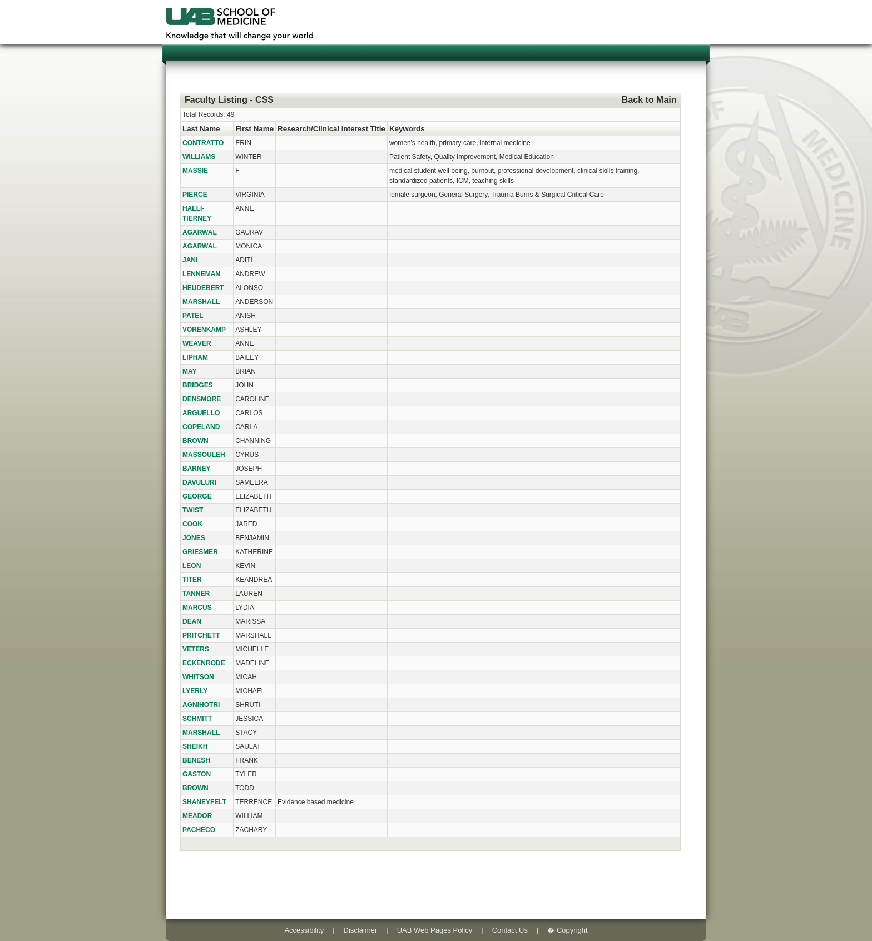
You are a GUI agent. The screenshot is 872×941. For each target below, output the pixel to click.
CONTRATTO (203, 143)
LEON (191, 566)
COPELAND (201, 427)
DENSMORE (201, 399)
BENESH (196, 760)
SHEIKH (194, 746)
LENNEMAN (201, 274)
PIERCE (194, 194)
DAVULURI (199, 482)
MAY (189, 371)
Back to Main (649, 99)
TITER (192, 580)
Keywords (407, 129)
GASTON (196, 774)
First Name (254, 129)
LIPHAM (195, 357)
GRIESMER (200, 552)
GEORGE (197, 496)
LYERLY (194, 691)
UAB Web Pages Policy (435, 930)
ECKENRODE (203, 663)
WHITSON (198, 677)
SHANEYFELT (204, 802)
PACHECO (198, 830)
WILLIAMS (198, 157)
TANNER (196, 594)
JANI (189, 260)
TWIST (192, 510)
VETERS (195, 649)
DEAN (191, 621)
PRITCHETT (201, 635)
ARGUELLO (201, 413)
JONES (193, 538)
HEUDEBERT (203, 288)
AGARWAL (199, 232)
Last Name (201, 129)
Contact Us (510, 930)
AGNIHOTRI (201, 705)
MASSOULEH (203, 455)
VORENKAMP (204, 329)
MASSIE (195, 171)
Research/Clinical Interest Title (331, 129)
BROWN (195, 441)
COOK (192, 524)
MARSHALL (201, 302)
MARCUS (197, 607)
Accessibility (304, 930)
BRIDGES (197, 385)
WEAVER (196, 343)
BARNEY (196, 468)
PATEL (193, 316)
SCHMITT (197, 719)
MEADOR (197, 816)
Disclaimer (361, 930)
